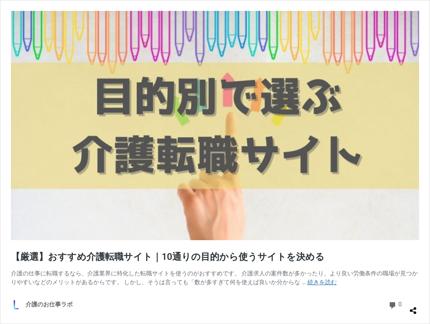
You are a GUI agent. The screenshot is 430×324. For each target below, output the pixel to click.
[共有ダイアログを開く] (413, 307)
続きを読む (322, 282)
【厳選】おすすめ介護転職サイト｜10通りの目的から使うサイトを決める (168, 256)
